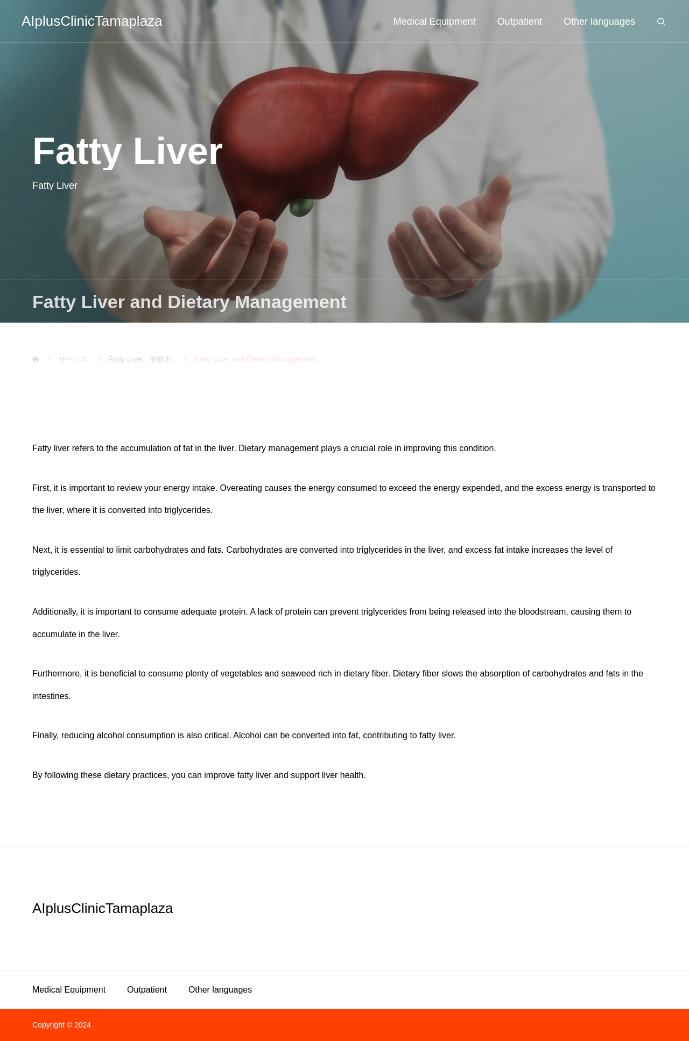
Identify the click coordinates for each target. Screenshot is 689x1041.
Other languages (220, 989)
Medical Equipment (69, 989)
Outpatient (147, 989)
